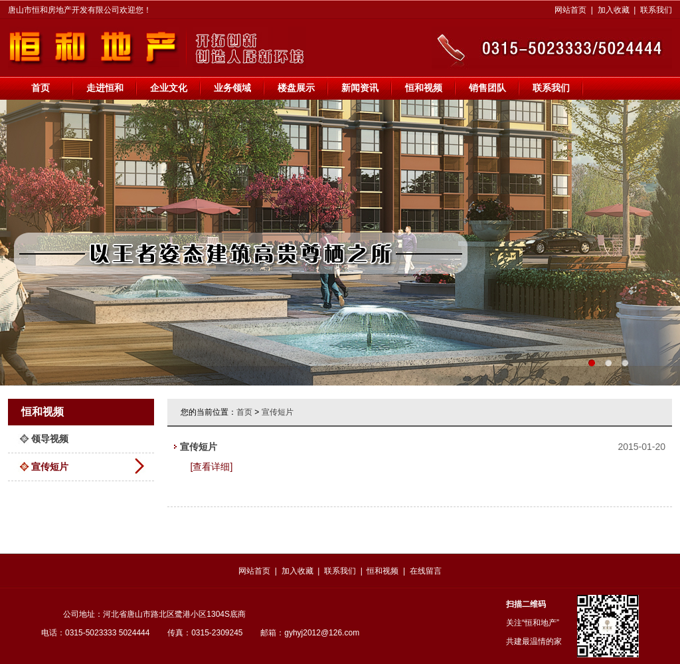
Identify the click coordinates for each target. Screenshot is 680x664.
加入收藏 (614, 10)
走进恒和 (105, 87)
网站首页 (570, 10)
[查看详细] (212, 466)
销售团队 (487, 87)
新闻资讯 (360, 87)
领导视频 (49, 438)
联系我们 (656, 10)
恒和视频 (423, 87)
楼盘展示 (296, 87)
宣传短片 (49, 466)
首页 (40, 87)
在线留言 (426, 571)
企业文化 (168, 87)
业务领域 (232, 87)
